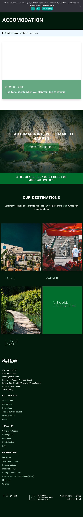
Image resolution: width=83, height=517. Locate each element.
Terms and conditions (10, 461)
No (38, 9)
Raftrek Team (7, 404)
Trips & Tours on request (12, 412)
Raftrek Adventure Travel (13, 33)
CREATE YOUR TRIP (42, 147)
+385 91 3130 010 (9, 370)
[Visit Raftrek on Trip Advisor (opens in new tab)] (16, 496)
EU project (6, 480)
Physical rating (8, 442)
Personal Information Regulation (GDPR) (18, 476)
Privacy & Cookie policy (11, 473)
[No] (80, 6)
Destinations (7, 408)
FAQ (4, 446)
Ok (33, 9)
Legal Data (6, 457)
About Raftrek (7, 400)
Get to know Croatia (10, 431)
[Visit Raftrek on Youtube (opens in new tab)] (7, 496)
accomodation (31, 33)
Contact (5, 419)
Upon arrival (6, 438)
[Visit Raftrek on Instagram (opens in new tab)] (12, 496)
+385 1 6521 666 (9, 374)
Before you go (8, 435)
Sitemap (5, 484)
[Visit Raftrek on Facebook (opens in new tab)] (3, 496)
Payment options (9, 465)
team (65, 206)
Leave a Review (8, 416)
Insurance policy (8, 469)
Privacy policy (47, 9)
